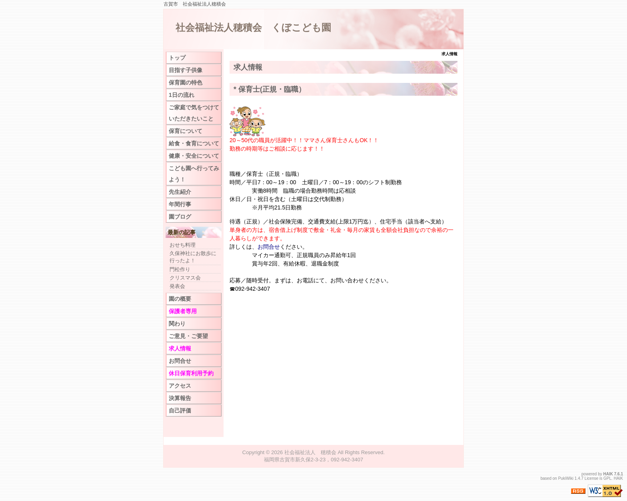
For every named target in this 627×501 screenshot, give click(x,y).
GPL (607, 478)
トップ (177, 57)
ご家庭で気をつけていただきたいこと (194, 113)
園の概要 (180, 299)
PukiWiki (565, 478)
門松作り (180, 269)
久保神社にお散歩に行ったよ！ (193, 257)
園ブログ (180, 216)
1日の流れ (181, 95)
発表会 (177, 286)
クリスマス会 (185, 278)
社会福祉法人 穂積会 (310, 452)
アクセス (180, 385)
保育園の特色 (185, 82)
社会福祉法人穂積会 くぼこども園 (253, 27)
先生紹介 (180, 192)
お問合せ (269, 246)
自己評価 (180, 410)
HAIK (608, 474)
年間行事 (180, 204)
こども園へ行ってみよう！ (194, 174)
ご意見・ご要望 (188, 336)
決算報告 (180, 398)
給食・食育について (194, 143)
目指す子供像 (185, 70)
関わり (177, 323)
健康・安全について (194, 156)
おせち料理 (183, 245)
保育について (185, 131)
